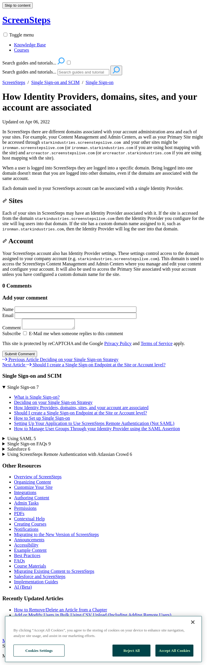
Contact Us (45, 647)
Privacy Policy (118, 345)
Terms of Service (156, 345)
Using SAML (21, 440)
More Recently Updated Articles (32, 642)
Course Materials (30, 567)
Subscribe (11, 335)
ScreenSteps (13, 82)
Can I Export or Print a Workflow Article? (53, 627)
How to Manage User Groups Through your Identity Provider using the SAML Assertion (97, 430)
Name (69, 309)
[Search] (83, 72)
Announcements (29, 541)
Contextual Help (29, 520)
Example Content (30, 552)
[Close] (192, 658)
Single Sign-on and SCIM (55, 82)
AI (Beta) (23, 588)
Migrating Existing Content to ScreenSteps (54, 572)
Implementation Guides (36, 583)
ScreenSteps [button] (26, 20)
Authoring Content (31, 499)
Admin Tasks (26, 504)
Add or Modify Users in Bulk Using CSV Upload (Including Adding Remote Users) (92, 616)
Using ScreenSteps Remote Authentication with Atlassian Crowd (69, 456)
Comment (41, 329)
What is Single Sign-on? (37, 398)
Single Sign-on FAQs (29, 445)
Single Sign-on (100, 82)
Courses (21, 50)
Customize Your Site (33, 489)
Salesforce (18, 450)
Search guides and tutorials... (29, 71)
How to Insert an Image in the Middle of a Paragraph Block (69, 622)
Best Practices (27, 557)
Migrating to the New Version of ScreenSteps (56, 536)
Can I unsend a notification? (40, 632)
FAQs (19, 562)
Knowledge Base (30, 44)
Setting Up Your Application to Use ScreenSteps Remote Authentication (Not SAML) (94, 425)
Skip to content (17, 5)
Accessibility (26, 546)
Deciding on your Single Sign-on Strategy (53, 404)
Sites (12, 200)
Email (69, 315)
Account (17, 241)
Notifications (26, 530)
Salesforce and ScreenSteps (39, 578)
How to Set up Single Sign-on (42, 419)
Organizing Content (32, 483)
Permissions (25, 510)
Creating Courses (30, 525)
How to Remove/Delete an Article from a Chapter (60, 611)
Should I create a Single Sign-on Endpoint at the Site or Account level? (80, 414)
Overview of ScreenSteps (38, 478)
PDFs (19, 515)
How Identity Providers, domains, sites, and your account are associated (99, 102)
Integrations (25, 494)
